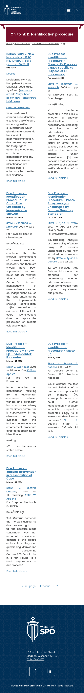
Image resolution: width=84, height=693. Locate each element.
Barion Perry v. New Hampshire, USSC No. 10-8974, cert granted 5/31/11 (20, 59)
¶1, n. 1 (70, 420)
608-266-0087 (35, 659)
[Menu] (68, 10)
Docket (10, 73)
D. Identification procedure (45, 43)
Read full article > (16, 181)
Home (9, 43)
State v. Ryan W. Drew (62, 223)
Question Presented (18, 107)
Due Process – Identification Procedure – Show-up (62, 349)
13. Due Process (22, 43)
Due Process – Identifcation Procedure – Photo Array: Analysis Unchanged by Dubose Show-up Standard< (61, 203)
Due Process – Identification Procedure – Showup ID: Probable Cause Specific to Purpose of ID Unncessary (62, 64)
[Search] (77, 10)
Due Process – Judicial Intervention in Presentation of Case (21, 473)
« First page (29, 586)
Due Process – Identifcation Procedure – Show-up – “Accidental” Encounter (20, 350)
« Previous (44, 586)
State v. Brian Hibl (17, 367)
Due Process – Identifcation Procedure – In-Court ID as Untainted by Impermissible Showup (17, 203)
